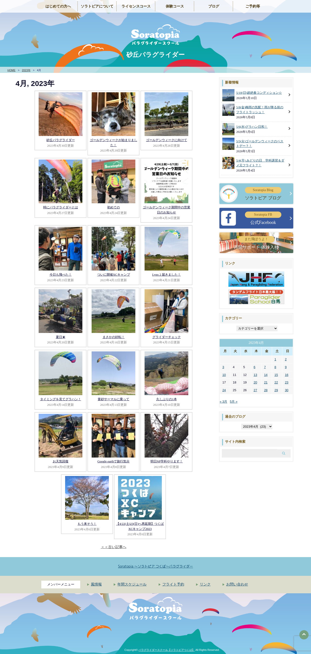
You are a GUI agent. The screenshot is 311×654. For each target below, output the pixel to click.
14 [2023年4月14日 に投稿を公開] (266, 375)
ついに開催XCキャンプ (113, 274)
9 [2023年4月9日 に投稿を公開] (285, 367)
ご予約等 (252, 6)
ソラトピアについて (97, 6)
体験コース (175, 6)
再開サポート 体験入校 (256, 242)
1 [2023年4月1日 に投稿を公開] (275, 359)
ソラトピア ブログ (263, 193)
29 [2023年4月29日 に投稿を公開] (276, 390)
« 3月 (223, 401)
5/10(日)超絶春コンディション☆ (259, 92)
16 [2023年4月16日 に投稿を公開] (286, 375)
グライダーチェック (166, 337)
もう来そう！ (87, 524)
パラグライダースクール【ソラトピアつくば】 (166, 649)
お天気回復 (61, 461)
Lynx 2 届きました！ (166, 274)
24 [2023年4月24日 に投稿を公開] (224, 390)
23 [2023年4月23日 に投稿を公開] (286, 382)
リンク (205, 584)
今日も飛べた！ (61, 274)
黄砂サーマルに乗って (113, 399)
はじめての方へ (58, 6)
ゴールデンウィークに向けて (166, 140)
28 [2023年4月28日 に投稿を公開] (266, 390)
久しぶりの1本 (166, 399)
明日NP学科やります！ (166, 461)
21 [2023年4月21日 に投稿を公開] (266, 382)
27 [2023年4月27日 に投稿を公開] (255, 390)
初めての (113, 207)
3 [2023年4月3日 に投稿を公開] (223, 367)
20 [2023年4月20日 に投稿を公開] (255, 382)
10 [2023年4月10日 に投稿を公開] (224, 375)
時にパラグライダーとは (60, 207)
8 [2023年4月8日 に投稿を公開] (275, 367)
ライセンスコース (136, 6)
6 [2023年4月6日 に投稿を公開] (254, 367)
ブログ (213, 6)
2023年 (26, 70)
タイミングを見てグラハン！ (60, 399)
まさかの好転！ (114, 337)
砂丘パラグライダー (60, 140)
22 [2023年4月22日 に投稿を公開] (276, 382)
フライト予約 (173, 584)
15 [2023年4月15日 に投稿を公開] (276, 375)
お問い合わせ (237, 584)
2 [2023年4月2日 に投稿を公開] (285, 359)
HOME (12, 70)
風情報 (96, 584)
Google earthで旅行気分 (113, 461)
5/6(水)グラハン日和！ (252, 126)
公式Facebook (263, 218)
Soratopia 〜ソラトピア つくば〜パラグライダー (155, 566)
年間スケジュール (132, 584)
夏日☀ (60, 337)
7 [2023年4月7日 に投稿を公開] (265, 367)
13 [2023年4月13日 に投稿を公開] (255, 375)
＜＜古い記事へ (113, 547)
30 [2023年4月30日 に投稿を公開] (286, 390)
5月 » (233, 401)
